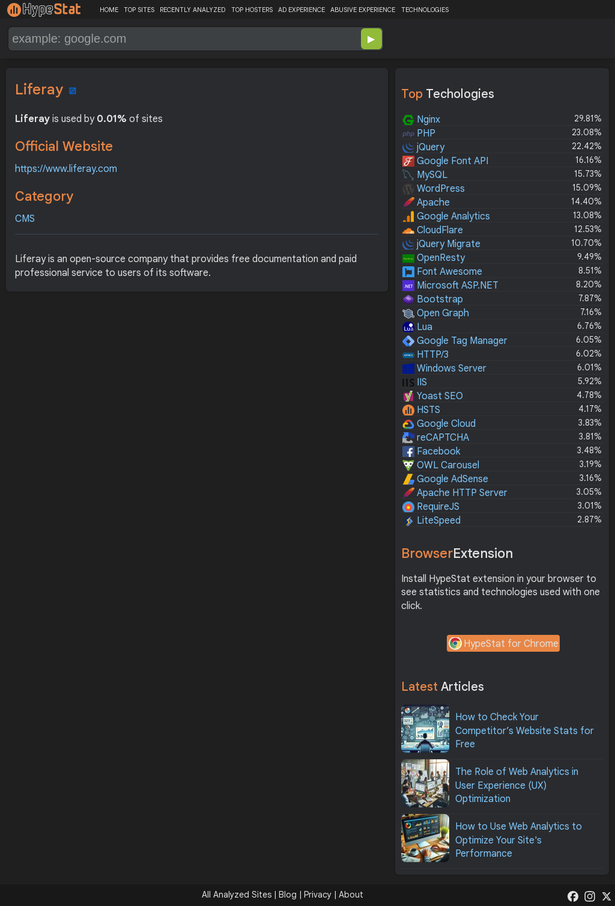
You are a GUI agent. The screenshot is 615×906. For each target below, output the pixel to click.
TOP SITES (139, 9)
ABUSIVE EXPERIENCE (362, 9)
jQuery (423, 147)
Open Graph (435, 313)
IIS (414, 382)
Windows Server (444, 369)
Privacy (318, 894)
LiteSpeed (431, 521)
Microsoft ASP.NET (450, 286)
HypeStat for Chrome (503, 644)
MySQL (424, 175)
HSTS (421, 410)
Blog (288, 894)
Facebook (431, 451)
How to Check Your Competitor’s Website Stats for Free (524, 730)
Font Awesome (442, 272)
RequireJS (430, 507)
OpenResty (433, 258)
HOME (109, 9)
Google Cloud (439, 424)
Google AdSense (445, 479)
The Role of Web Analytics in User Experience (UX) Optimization (516, 785)
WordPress (433, 189)
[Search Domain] (156, 39)
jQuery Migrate (441, 244)
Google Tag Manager (454, 341)
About (351, 894)
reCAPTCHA (435, 438)
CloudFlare (432, 230)
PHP (418, 133)
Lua (417, 327)
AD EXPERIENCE (301, 9)
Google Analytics (446, 216)
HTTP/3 (425, 355)
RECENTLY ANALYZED (192, 9)
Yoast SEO (432, 396)
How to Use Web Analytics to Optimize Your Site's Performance (518, 840)
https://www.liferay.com (66, 169)
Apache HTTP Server (454, 493)
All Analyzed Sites (236, 894)
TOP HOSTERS (252, 9)
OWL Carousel (440, 465)
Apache (426, 203)
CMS (25, 219)
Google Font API (445, 161)
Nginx (421, 120)
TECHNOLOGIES (425, 9)
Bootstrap (432, 299)
